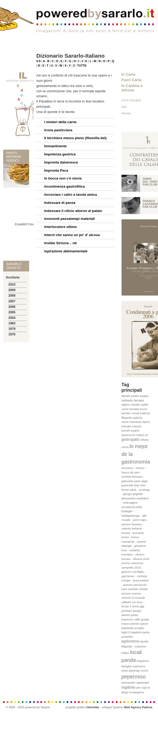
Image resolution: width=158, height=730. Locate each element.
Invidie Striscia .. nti (60, 243)
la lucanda (138, 597)
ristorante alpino (139, 421)
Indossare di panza (59, 203)
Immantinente (55, 146)
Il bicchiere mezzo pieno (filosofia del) (75, 138)
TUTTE (81, 65)
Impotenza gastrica (59, 154)
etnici (125, 670)
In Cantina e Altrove (132, 88)
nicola (135, 413)
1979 (11, 329)
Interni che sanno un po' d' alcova (71, 235)
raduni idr (142, 435)
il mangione (136, 692)
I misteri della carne (60, 122)
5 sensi (134, 606)
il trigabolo (134, 632)
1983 (11, 323)
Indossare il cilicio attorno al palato (73, 211)
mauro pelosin (131, 623)
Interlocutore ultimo (60, 227)
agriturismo (130, 641)
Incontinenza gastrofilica (64, 186)
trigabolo (128, 687)
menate (126, 426)
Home (126, 113)
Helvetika (92, 707)
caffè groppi (141, 619)
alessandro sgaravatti (135, 682)
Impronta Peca (56, 170)
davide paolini (130, 395)
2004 (11, 318)
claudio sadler (140, 404)
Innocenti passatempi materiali (69, 219)
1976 (11, 334)
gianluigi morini (138, 670)
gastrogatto (131, 440)
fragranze (143, 660)
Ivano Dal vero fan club (150, 181)
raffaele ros (129, 602)
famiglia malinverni (133, 666)
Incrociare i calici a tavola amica (70, 195)
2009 (11, 290)
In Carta (128, 74)
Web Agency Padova (138, 707)
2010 (11, 284)
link (124, 107)
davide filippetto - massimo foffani (135, 647)
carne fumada (130, 409)
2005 (11, 312)
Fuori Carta (131, 80)
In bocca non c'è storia (62, 178)
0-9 (38, 61)
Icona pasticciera (58, 130)
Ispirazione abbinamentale (65, 251)
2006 (11, 307)
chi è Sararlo (131, 100)
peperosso (134, 676)
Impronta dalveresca (61, 162)
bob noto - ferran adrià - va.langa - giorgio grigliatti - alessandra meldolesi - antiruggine (136, 494)
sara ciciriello (130, 589)
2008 (11, 295)
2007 (11, 301)
